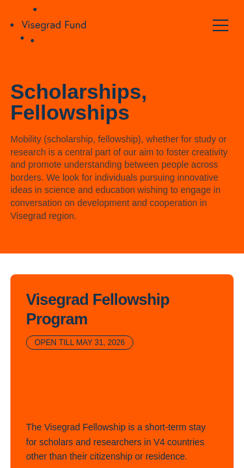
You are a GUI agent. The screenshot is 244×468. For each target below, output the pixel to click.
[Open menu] (221, 25)
